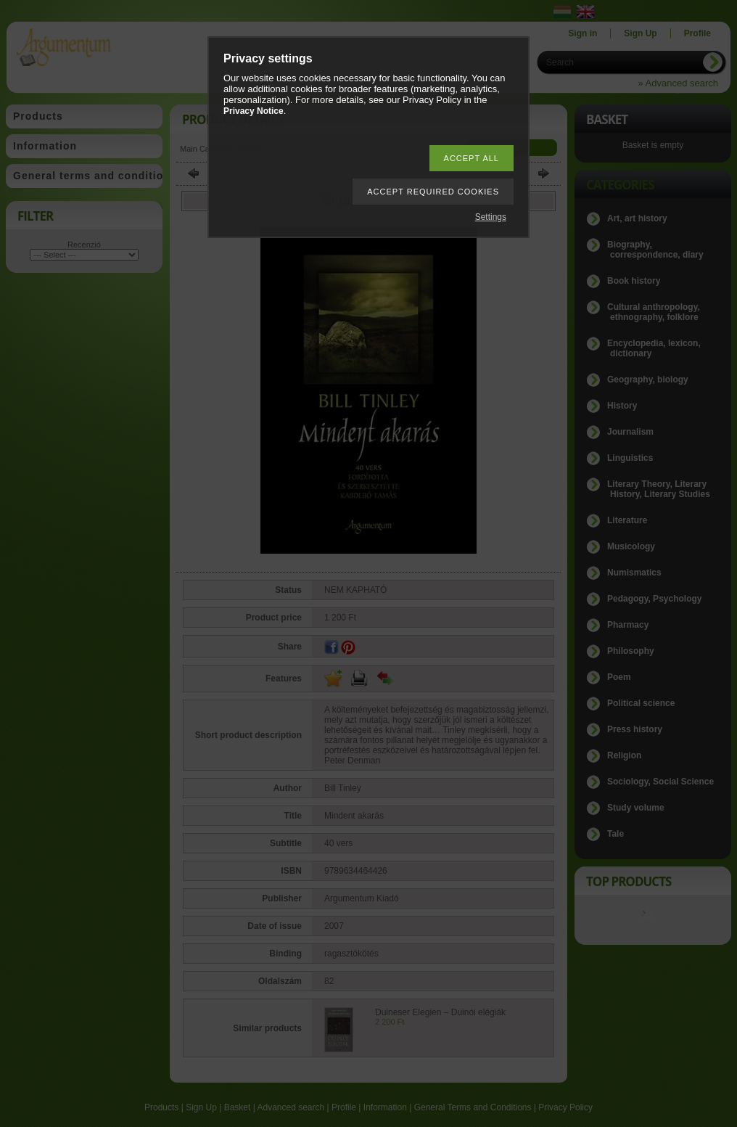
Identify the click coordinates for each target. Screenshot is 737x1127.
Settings (490, 217)
